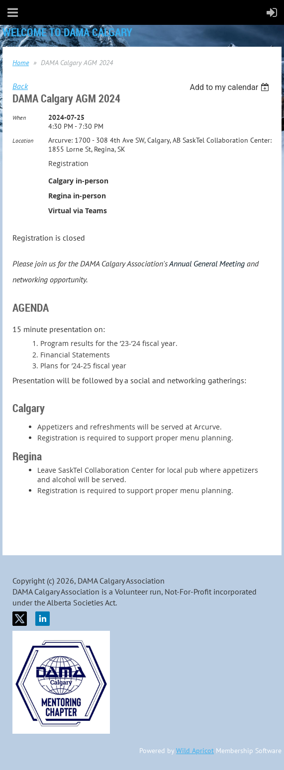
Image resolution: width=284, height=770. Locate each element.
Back (20, 86)
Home (20, 62)
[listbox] (230, 87)
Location (22, 140)
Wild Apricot (195, 750)
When (19, 117)
